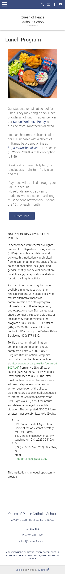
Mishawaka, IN (32, 25)
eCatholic (43, 569)
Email (48, 4)
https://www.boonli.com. (24, 148)
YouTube (60, 4)
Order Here (21, 216)
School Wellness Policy (29, 122)
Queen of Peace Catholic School (33, 19)
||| (4, 4)
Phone (42, 4)
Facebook (54, 4)
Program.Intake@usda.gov (31, 459)
